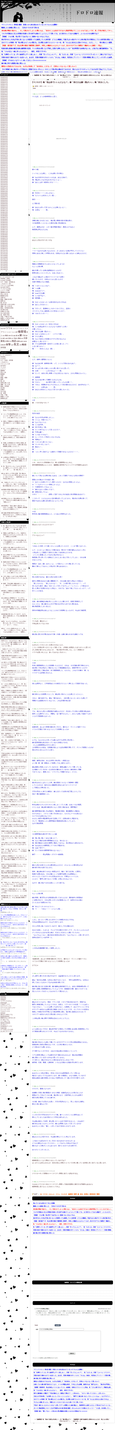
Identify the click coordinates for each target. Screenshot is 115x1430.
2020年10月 (4, 191)
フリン (58, 1194)
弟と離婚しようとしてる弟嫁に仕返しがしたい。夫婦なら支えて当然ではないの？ (56, 1297)
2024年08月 (4, 112)
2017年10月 (4, 254)
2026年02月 (4, 81)
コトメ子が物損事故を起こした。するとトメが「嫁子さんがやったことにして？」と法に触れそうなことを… (14, 415)
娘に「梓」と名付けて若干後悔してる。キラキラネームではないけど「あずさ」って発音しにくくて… (14, 741)
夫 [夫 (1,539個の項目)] (12, 335)
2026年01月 (4, 82)
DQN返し (3, 278)
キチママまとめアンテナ (8, 1008)
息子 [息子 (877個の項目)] (12, 338)
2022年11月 (4, 148)
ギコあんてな (5, 1019)
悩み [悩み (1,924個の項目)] (15, 338)
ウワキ (45, 1194)
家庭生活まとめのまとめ (8, 1018)
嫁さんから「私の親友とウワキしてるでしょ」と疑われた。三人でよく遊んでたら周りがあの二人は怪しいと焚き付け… (14, 794)
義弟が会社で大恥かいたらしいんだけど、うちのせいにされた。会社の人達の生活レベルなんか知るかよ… (15, 408)
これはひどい (5, 283)
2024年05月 (4, 117)
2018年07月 (4, 238)
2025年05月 (4, 96)
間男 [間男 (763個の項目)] (21, 344)
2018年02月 (4, 247)
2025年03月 (4, 100)
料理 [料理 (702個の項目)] (22, 338)
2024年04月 (4, 119)
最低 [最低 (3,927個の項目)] (3, 341)
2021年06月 (4, 177)
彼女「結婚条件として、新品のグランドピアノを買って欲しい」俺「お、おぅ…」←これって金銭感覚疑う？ (14, 735)
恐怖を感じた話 (5, 304)
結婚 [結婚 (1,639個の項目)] (18, 341)
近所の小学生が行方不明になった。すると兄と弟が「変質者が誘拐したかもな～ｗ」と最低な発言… (14, 866)
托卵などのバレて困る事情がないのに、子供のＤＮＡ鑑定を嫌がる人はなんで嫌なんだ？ (15, 500)
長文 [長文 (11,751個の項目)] (16, 344)
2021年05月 (4, 179)
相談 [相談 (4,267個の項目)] (14, 341)
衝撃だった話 (5, 318)
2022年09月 (4, 152)
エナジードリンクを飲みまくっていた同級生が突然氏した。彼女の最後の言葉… (14, 437)
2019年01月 (4, 228)
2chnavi (3, 1013)
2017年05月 (4, 262)
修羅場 (3, 292)
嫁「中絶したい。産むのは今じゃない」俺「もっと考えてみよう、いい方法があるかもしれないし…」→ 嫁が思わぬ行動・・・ (14, 884)
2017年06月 (4, 261)
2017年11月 (4, 252)
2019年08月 (4, 216)
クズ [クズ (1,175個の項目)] (14, 328)
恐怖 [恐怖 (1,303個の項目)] (9, 338)
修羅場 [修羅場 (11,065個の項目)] (22, 331)
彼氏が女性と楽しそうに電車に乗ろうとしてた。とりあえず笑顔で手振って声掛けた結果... (58, 1294)
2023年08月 (4, 133)
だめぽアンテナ (5, 1004)
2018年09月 (4, 235)
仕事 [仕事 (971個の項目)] (16, 332)
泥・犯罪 (3, 315)
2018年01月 (4, 248)
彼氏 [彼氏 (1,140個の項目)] (3, 338)
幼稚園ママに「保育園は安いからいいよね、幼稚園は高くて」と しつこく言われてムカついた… (14, 806)
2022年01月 (4, 165)
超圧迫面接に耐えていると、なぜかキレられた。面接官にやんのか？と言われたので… (15, 608)
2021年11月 (4, 169)
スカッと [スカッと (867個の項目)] (22, 328)
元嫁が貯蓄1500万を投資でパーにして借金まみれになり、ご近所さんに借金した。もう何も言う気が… (15, 514)
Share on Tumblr (58, 1325)
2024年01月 (4, 124)
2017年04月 (4, 264)
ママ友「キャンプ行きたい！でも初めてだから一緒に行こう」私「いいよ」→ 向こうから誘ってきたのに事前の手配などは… (14, 819)
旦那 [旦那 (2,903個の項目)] (25, 338)
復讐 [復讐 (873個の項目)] (6, 338)
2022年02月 (4, 164)
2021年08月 (4, 174)
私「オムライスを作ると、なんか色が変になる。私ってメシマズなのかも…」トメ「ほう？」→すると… (15, 623)
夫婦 (2, 297)
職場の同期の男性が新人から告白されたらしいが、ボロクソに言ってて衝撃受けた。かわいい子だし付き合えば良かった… (14, 708)
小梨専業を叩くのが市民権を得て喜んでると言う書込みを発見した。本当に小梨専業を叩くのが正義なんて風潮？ (14, 728)
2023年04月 (4, 139)
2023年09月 (4, 131)
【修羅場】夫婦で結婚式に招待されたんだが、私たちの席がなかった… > (92, 76)
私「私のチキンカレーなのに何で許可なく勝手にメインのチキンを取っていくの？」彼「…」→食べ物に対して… (15, 467)
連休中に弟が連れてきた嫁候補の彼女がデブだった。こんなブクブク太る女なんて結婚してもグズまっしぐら (63, 1292)
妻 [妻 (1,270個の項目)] (16, 335)
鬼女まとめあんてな (7, 1014)
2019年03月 (4, 224)
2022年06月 (4, 157)
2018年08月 (4, 236)
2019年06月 (4, 219)
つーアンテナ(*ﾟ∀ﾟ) (6, 1001)
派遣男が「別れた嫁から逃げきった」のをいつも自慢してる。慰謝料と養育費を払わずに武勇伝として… (15, 507)
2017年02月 (4, 267)
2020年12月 (4, 188)
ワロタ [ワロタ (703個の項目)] (13, 332)
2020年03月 (4, 203)
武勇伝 (3, 311)
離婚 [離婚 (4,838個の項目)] (24, 344)
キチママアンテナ (6, 1006)
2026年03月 (4, 79)
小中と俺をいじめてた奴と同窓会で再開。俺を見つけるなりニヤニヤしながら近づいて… (15, 578)
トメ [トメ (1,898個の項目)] (26, 328)
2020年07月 (4, 197)
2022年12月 (4, 146)
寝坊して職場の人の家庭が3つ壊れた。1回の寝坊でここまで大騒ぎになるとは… (15, 422)
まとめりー (4, 1024)
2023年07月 (4, 134)
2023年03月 (4, 141)
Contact (10, 1)
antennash (4, 1003)
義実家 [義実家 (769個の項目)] (25, 341)
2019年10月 (4, 212)
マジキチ (3, 289)
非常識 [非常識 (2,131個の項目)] (3, 347)
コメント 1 (50, 86)
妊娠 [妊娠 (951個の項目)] (14, 335)
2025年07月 (4, 93)
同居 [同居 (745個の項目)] (3, 335)
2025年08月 (4, 91)
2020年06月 (4, 198)
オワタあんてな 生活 (7, 1029)
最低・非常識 (5, 308)
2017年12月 (4, 250)
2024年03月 (4, 120)
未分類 (3, 309)
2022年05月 (4, 158)
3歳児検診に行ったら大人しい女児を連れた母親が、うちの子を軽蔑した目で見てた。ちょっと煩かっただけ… (14, 813)
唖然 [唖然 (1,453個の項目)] (6, 335)
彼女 (81, 1194)
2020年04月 (4, 202)
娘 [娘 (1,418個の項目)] (18, 335)
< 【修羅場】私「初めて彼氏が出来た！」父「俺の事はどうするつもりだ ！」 (51, 76)
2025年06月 (4, 94)
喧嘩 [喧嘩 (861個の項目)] (9, 335)
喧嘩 (75, 1194)
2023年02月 (4, 143)
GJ (41, 1194)
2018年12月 (4, 229)
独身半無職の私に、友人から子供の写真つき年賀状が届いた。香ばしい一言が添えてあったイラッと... (61, 1289)
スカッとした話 (5, 285)
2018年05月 (4, 241)
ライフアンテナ (5, 1009)
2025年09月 (4, 89)
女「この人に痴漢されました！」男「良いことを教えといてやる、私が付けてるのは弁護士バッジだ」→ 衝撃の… (15, 430)
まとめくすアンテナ (7, 1031)
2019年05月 (4, 221)
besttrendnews (5, 1016)
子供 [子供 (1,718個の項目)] (24, 335)
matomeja (3, 1028)
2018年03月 (4, 245)
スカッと (51, 1194)
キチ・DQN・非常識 (7, 282)
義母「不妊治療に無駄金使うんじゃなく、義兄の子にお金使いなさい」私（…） (14, 585)
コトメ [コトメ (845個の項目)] (17, 328)
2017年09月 (4, 255)
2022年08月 (4, 153)
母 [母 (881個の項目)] (10, 341)
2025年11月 (4, 86)
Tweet (34, 88)
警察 (98, 1194)
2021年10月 (4, 171)
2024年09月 (4, 110)
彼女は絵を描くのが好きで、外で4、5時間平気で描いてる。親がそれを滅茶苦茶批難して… (14, 779)
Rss (6, 1)
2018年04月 (4, 243)
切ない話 (3, 294)
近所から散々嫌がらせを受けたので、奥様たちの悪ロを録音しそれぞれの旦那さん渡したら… (15, 549)
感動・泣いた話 (5, 306)
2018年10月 (4, 233)
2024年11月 (4, 107)
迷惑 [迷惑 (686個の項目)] (12, 344)
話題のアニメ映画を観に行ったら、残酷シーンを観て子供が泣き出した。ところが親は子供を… (14, 890)
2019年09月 (4, 214)
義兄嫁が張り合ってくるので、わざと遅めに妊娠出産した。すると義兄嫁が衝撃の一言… (15, 615)
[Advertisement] (53, 120)
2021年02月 (4, 184)
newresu (3, 996)
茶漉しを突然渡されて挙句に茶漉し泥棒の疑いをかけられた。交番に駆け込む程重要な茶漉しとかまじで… (15, 444)
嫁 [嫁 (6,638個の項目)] (20, 335)
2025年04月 (4, 98)
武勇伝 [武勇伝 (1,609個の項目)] (7, 341)
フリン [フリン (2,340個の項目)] (3, 332)
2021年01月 (4, 186)
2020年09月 (4, 193)
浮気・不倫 (4, 316)
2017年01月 (4, 269)
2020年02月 (4, 205)
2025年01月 (4, 103)
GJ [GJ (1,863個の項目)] (4, 328)
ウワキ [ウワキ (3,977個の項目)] (9, 328)
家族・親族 (4, 299)
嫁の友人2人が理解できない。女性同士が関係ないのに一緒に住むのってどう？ (55, 1286)
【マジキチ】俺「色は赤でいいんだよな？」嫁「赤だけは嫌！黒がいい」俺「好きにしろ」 (70, 82)
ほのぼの (3, 287)
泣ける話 (3, 313)
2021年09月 (4, 172)
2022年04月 (4, 160)
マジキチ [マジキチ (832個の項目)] (8, 332)
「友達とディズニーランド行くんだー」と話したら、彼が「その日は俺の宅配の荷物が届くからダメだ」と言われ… (15, 484)
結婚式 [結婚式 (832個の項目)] (21, 341)
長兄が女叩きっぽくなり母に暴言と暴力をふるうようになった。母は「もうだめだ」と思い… (14, 837)
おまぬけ (3, 280)
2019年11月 (4, 210)
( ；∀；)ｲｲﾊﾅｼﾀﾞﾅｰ (6, 277)
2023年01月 (4, 145)
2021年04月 (4, 181)
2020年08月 (4, 195)
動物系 (3, 296)
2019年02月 (4, 226)
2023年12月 (4, 126)
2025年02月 (4, 101)
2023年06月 (4, 136)
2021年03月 (4, 183)
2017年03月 (4, 266)
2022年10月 (4, 150)
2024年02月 (4, 122)
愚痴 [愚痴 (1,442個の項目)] (19, 338)
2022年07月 (4, 155)
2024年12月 (4, 105)
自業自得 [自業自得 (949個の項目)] (3, 345)
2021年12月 (4, 167)
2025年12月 (4, 84)
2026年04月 (4, 77)
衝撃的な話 (4, 320)
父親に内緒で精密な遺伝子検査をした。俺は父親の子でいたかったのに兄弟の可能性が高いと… (14, 761)
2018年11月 (4, 231)
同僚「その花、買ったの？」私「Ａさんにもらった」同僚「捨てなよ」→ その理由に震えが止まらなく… (14, 851)
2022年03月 (4, 162)
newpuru (3, 999)
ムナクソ (3, 290)
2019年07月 (4, 217)
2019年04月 (4, 222)
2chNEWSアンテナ (6, 1026)
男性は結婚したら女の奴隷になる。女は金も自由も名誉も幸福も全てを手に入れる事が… (14, 877)
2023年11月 (4, 127)
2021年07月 (4, 176)
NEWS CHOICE (5, 1023)
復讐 (2, 301)
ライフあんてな (5, 1021)
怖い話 (3, 302)
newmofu (3, 998)
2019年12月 (4, 209)
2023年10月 (4, 129)
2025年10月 (4, 88)
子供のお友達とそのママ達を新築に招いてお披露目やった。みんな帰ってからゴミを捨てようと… (15, 451)
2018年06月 (4, 240)
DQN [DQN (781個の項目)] (2, 328)
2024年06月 (4, 115)
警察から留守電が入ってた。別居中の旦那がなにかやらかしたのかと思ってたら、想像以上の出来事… (15, 534)
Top (2, 1)
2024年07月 (4, 114)
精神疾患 (93, 1194)
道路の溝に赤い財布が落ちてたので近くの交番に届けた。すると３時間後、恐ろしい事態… (14, 908)
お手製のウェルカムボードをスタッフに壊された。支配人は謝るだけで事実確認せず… (14, 748)
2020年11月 (4, 190)
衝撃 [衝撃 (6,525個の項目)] (8, 344)
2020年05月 (4, 200)
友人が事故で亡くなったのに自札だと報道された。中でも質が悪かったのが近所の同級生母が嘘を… (15, 556)
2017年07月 (4, 259)
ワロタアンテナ (5, 1011)
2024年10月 (4, 108)
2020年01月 (4, 207)
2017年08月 (4, 257)
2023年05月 (4, 138)
